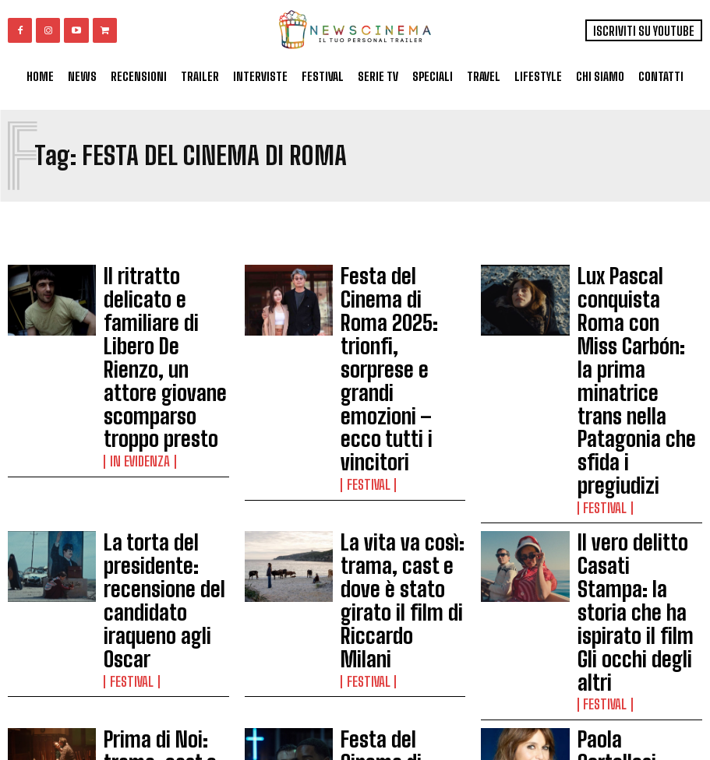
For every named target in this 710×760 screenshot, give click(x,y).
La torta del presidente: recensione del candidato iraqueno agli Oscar (165, 392)
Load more (355, 691)
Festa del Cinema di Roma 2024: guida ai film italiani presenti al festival (640, 593)
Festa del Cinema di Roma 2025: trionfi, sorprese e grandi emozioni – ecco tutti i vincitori (399, 298)
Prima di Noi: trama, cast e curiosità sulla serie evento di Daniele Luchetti (162, 480)
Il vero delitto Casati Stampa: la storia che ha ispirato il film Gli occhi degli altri (640, 392)
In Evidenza (133, 342)
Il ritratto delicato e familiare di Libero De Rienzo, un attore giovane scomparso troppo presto (157, 298)
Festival (364, 342)
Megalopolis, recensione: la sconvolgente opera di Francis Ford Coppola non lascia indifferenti (161, 599)
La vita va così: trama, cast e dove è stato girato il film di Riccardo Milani (402, 392)
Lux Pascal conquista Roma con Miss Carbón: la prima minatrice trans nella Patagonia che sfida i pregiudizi (637, 298)
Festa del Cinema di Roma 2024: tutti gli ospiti (392, 593)
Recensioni (132, 643)
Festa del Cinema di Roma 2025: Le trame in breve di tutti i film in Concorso (400, 480)
